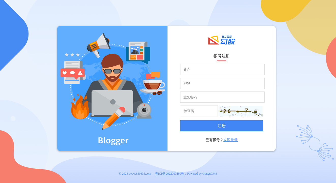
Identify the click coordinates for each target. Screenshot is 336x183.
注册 (222, 126)
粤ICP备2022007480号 (169, 173)
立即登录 (230, 140)
